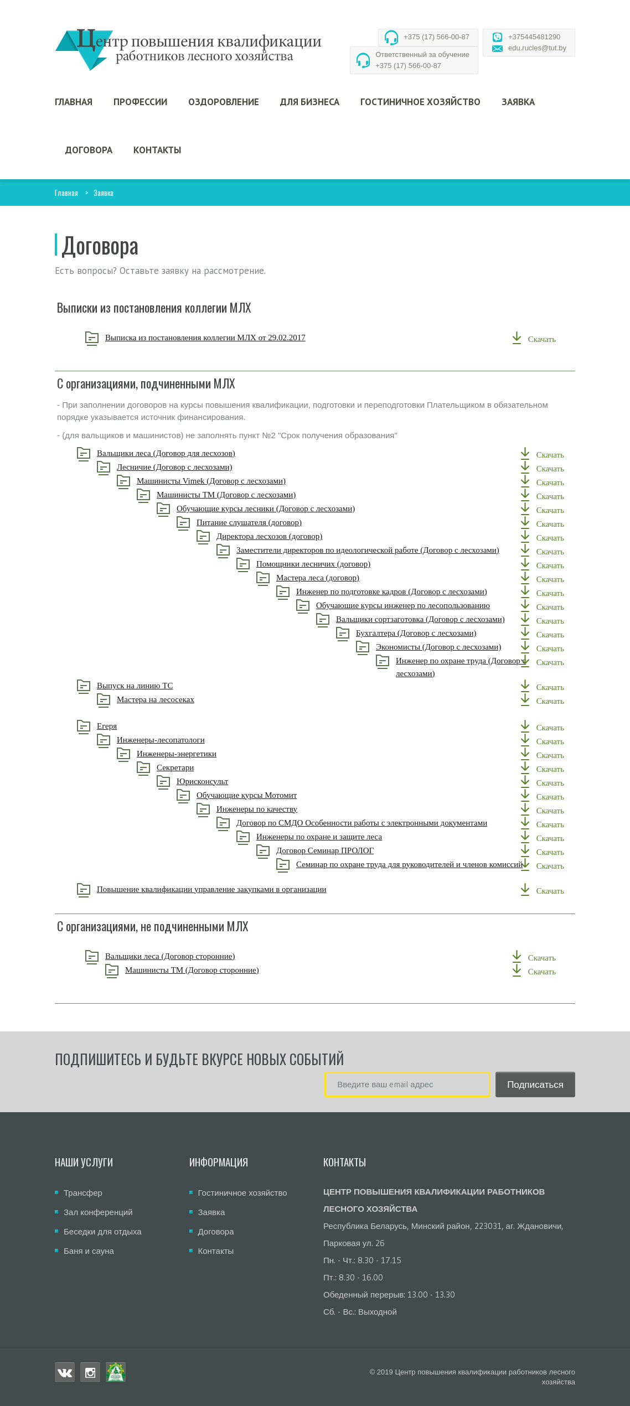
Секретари (200, 767)
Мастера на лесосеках (180, 699)
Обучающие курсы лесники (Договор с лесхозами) (291, 508)
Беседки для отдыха (103, 1231)
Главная (73, 102)
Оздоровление (223, 102)
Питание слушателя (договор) (274, 522)
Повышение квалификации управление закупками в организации (236, 889)
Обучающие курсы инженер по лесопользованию (428, 605)
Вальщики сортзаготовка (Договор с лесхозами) (445, 619)
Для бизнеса (309, 102)
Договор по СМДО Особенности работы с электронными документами (386, 822)
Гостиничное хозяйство (420, 102)
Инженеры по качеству (281, 809)
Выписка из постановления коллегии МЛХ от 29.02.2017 (230, 337)
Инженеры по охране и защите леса (344, 836)
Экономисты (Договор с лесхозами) (463, 646)
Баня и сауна (89, 1251)
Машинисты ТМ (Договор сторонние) (217, 970)
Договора (88, 150)
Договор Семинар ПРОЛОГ (350, 850)
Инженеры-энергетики (201, 753)
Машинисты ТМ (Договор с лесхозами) (251, 494)
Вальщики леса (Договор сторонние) (195, 956)
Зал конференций (98, 1212)
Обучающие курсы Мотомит (272, 795)
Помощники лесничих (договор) (338, 563)
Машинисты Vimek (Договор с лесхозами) (236, 480)
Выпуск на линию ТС (160, 685)
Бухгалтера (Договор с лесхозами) (441, 633)
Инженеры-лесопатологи (186, 739)
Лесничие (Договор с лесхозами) (199, 467)
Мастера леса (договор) (342, 577)
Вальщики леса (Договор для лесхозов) (191, 453)
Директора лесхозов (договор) (294, 536)
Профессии (140, 102)
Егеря (132, 726)
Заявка (518, 102)
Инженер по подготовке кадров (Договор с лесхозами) (416, 591)
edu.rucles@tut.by (537, 48)
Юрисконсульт (227, 781)
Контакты (157, 150)
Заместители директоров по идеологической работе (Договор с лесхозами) (392, 550)
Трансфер (83, 1192)
